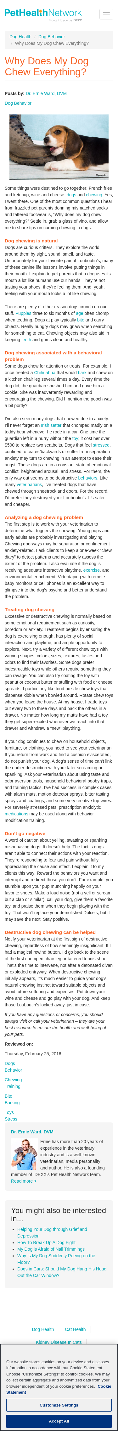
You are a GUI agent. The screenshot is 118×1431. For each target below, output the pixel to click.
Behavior (13, 1070)
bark (82, 372)
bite (80, 319)
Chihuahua (44, 372)
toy (75, 438)
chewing (94, 194)
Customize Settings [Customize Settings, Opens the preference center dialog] (59, 1405)
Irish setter (51, 425)
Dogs (10, 1063)
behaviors (87, 477)
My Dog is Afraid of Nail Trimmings (51, 1249)
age (79, 313)
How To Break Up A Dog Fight (46, 1242)
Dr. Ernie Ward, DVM (46, 93)
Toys (9, 1112)
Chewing (13, 1079)
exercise (91, 570)
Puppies (23, 313)
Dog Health (20, 36)
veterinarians (29, 484)
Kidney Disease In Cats (59, 1342)
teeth (26, 339)
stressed (101, 445)
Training (12, 1086)
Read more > (24, 1181)
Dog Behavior (51, 36)
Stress (11, 1118)
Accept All (59, 1421)
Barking (12, 1102)
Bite (8, 1096)
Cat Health (75, 1329)
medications (16, 813)
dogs (71, 194)
